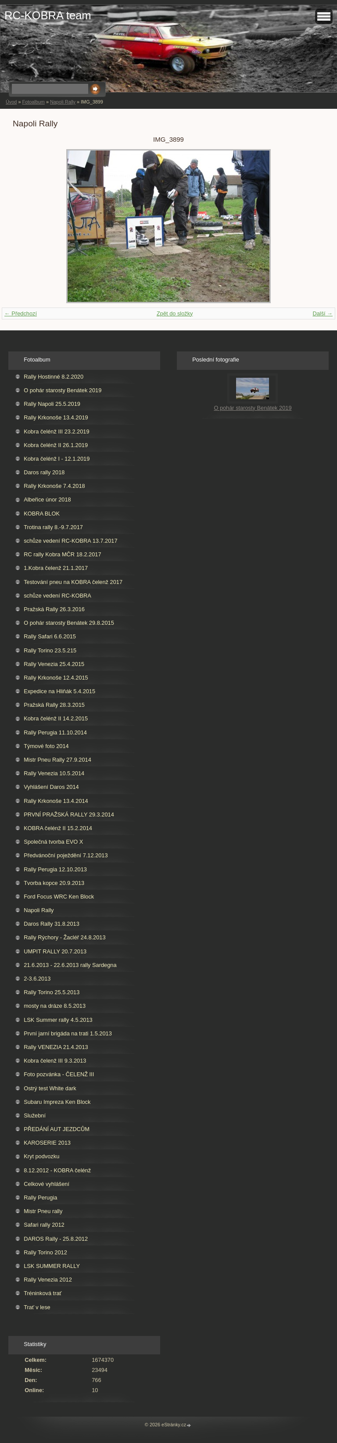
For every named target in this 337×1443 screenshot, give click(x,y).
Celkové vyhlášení (46, 1184)
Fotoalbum (33, 101)
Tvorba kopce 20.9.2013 (54, 883)
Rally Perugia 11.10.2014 (55, 732)
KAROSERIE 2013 (47, 1142)
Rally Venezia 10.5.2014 (54, 773)
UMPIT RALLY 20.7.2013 (55, 951)
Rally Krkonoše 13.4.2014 (56, 801)
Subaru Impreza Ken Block (57, 1102)
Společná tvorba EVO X (53, 841)
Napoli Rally (62, 101)
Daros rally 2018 (44, 472)
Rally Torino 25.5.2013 (51, 992)
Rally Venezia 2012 (48, 1279)
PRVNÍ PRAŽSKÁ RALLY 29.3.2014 (69, 814)
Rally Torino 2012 (45, 1252)
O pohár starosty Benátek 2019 (62, 390)
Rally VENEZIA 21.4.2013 (56, 1047)
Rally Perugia (40, 1197)
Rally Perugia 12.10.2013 (55, 869)
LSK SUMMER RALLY (52, 1266)
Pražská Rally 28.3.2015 (54, 705)
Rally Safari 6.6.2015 (50, 636)
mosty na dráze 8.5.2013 (55, 1006)
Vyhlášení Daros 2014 (51, 787)
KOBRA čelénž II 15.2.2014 (58, 828)
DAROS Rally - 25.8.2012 (56, 1238)
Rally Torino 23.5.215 (50, 650)
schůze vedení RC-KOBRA (57, 595)
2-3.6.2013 (37, 978)
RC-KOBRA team (47, 15)
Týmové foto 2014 (46, 746)
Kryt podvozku (41, 1156)
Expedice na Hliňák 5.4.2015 (59, 691)
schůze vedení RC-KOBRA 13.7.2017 (70, 540)
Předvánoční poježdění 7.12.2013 (66, 855)
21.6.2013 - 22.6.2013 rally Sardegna (70, 965)
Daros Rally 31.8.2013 (51, 923)
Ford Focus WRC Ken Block (59, 896)
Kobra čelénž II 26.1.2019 (56, 445)
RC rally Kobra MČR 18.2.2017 (62, 554)
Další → (322, 313)
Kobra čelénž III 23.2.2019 (56, 431)
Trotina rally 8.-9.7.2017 (53, 527)
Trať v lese (37, 1307)
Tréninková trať (42, 1293)
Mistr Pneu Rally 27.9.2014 (57, 759)
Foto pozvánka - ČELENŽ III (59, 1074)
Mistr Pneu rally (43, 1211)
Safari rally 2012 (44, 1224)
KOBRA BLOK (42, 513)
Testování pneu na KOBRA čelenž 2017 (73, 582)
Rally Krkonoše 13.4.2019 (56, 417)
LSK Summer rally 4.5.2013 (58, 1020)
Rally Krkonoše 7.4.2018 (54, 486)
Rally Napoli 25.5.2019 (52, 404)
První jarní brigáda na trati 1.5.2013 (68, 1033)
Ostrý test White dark (50, 1088)
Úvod (11, 101)
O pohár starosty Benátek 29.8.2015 (69, 622)
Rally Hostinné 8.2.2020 (53, 376)
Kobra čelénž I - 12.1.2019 (57, 458)
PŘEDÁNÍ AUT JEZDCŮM (57, 1129)
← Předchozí (20, 313)
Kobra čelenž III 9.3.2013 (55, 1060)
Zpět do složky (175, 313)
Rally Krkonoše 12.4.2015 (56, 677)
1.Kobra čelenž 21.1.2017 (56, 568)
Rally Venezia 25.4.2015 (54, 664)
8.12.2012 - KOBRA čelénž (57, 1170)
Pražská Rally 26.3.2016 (54, 609)
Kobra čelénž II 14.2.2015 (56, 718)
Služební (35, 1115)
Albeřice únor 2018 (47, 499)
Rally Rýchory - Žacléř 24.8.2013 (64, 937)
